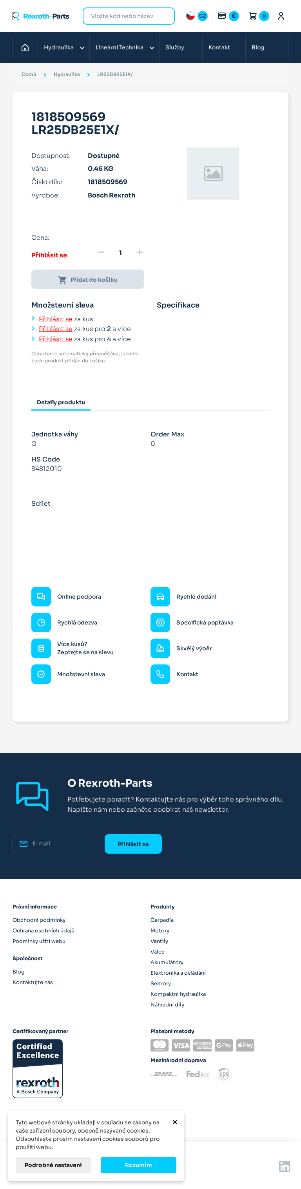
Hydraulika (59, 47)
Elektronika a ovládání (178, 973)
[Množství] (120, 253)
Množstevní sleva (81, 674)
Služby (174, 47)
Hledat (164, 16)
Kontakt (219, 47)
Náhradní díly (167, 1004)
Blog (258, 47)
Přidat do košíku (88, 280)
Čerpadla (162, 920)
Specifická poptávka (205, 622)
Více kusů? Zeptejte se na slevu (85, 648)
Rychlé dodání (196, 596)
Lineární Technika (119, 47)
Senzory (160, 983)
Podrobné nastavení (53, 1165)
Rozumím (138, 1165)
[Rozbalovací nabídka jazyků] (196, 16)
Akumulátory (166, 962)
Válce (157, 951)
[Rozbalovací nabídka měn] (228, 16)
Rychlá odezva (77, 622)
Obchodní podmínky (39, 920)
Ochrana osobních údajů (43, 930)
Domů (27, 47)
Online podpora (79, 596)
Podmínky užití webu (39, 941)
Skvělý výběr (194, 648)
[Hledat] (123, 16)
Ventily (159, 941)
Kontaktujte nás (33, 982)
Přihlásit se (49, 255)
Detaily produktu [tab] (61, 402)
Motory (159, 930)
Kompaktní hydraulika (178, 994)
